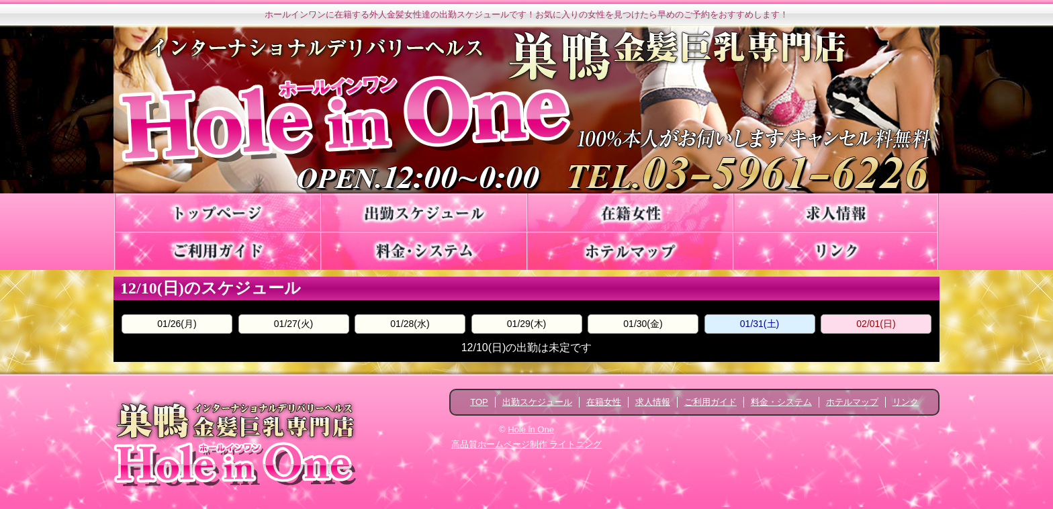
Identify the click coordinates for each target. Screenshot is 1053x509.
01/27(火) (293, 323)
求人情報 (652, 402)
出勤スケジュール (537, 402)
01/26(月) (176, 323)
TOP (479, 402)
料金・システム (781, 402)
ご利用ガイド (710, 402)
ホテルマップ (852, 402)
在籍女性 (603, 402)
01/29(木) (526, 323)
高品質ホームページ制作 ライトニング (526, 444)
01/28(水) (409, 323)
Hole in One (531, 429)
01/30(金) (642, 323)
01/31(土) (759, 323)
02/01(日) (875, 323)
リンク (905, 402)
